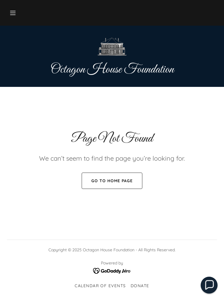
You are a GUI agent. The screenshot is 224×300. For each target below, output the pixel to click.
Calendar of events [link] (100, 285)
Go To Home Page (107, 181)
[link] (112, 46)
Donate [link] (140, 285)
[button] (13, 13)
